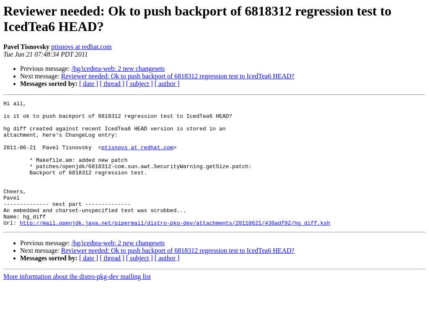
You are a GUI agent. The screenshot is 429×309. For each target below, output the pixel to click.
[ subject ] (139, 83)
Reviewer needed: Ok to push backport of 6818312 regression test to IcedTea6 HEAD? (178, 76)
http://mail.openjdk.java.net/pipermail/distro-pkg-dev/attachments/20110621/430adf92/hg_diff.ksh (175, 248)
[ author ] (167, 83)
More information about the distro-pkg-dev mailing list (77, 301)
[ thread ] (112, 83)
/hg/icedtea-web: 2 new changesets (118, 68)
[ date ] (88, 83)
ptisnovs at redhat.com (81, 46)
